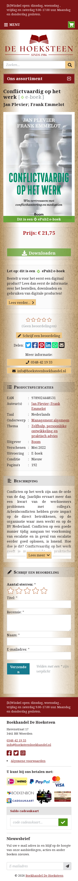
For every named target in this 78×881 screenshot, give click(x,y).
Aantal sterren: (20, 584)
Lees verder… (21, 302)
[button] (71, 24)
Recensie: (14, 612)
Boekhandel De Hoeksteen (44, 875)
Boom (36, 441)
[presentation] (33, 684)
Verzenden (18, 669)
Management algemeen (50, 420)
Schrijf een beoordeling (39, 335)
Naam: (12, 635)
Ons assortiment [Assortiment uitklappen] (24, 78)
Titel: (11, 598)
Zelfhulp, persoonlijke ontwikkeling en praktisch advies (49, 431)
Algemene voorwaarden (28, 761)
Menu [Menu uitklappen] (14, 24)
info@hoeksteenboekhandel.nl (39, 371)
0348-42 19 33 (39, 362)
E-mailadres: (17, 649)
